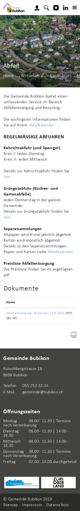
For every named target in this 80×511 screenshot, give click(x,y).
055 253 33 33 (35, 386)
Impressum (32, 505)
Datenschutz (57, 505)
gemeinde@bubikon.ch (42, 392)
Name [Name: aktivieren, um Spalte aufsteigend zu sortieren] (10, 302)
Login (38, 7)
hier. (7, 177)
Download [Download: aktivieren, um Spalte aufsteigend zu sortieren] (65, 302)
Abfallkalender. (42, 125)
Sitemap (10, 505)
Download (65, 314)
